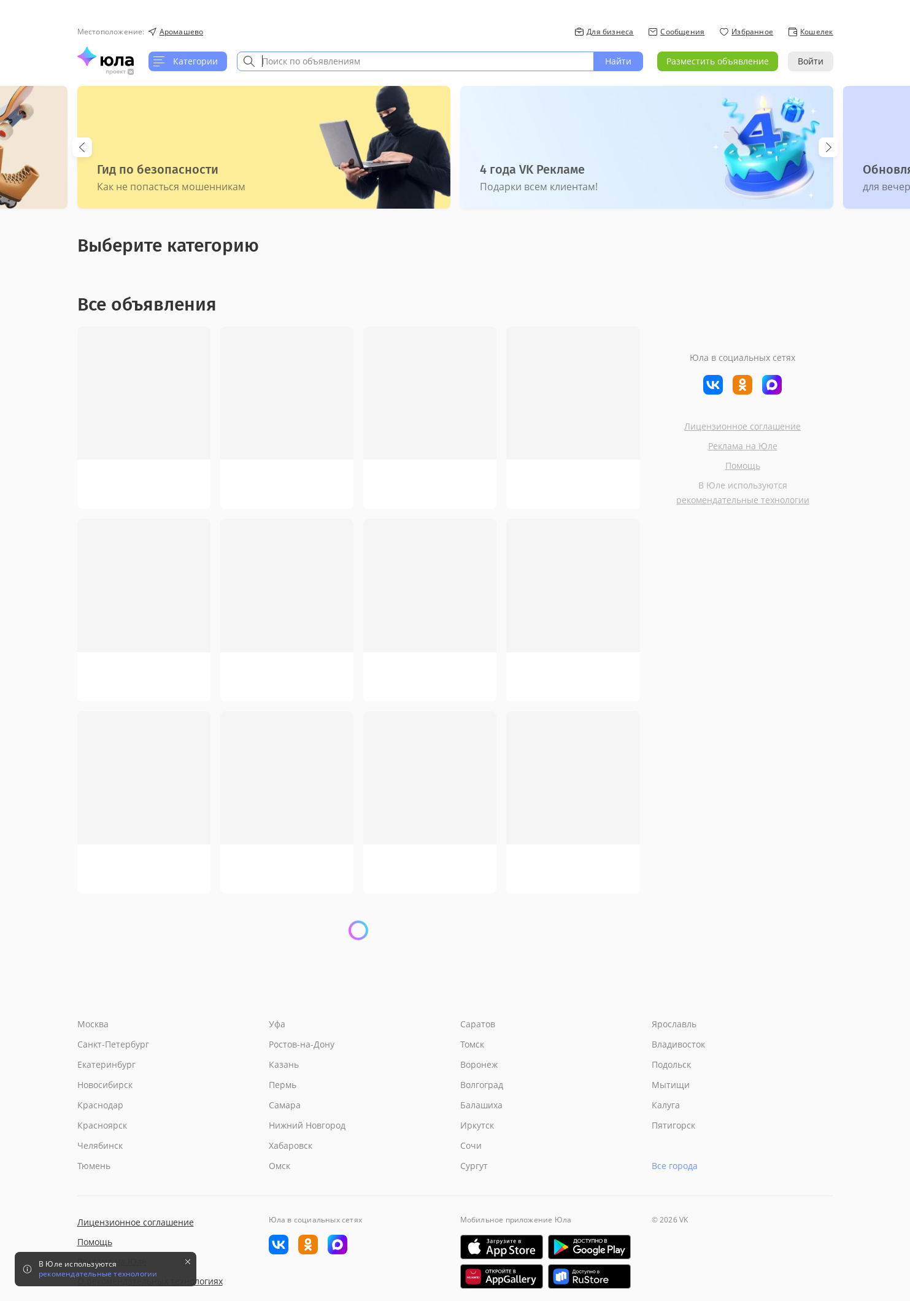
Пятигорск (673, 1125)
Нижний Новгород (307, 1125)
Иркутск (477, 1125)
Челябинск (100, 1145)
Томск (472, 1044)
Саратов (477, 1024)
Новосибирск (105, 1085)
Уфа (277, 1024)
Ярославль (674, 1024)
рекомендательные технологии (742, 500)
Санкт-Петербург (113, 1044)
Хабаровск (290, 1145)
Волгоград (481, 1085)
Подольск (671, 1064)
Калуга (666, 1105)
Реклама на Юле (742, 446)
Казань (284, 1064)
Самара (285, 1105)
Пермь (282, 1085)
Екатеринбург (106, 1064)
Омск (279, 1166)
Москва (93, 1024)
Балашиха (481, 1105)
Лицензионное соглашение (742, 426)
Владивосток (678, 1044)
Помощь (742, 465)
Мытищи (671, 1085)
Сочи (471, 1145)
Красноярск (102, 1125)
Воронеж (479, 1064)
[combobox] (415, 61)
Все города (675, 1166)
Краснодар (100, 1105)
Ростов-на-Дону (301, 1044)
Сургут (474, 1166)
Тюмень (93, 1166)
